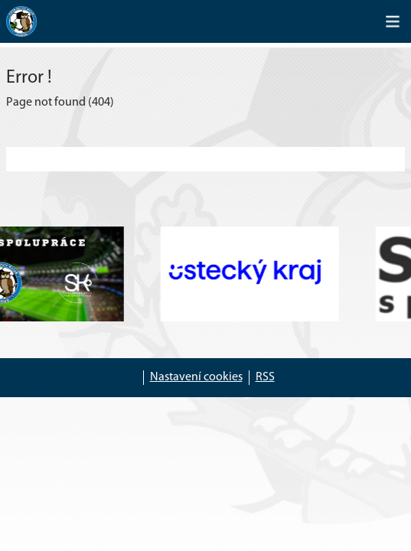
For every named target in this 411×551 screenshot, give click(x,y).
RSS (265, 377)
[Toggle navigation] (392, 21)
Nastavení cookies (196, 377)
